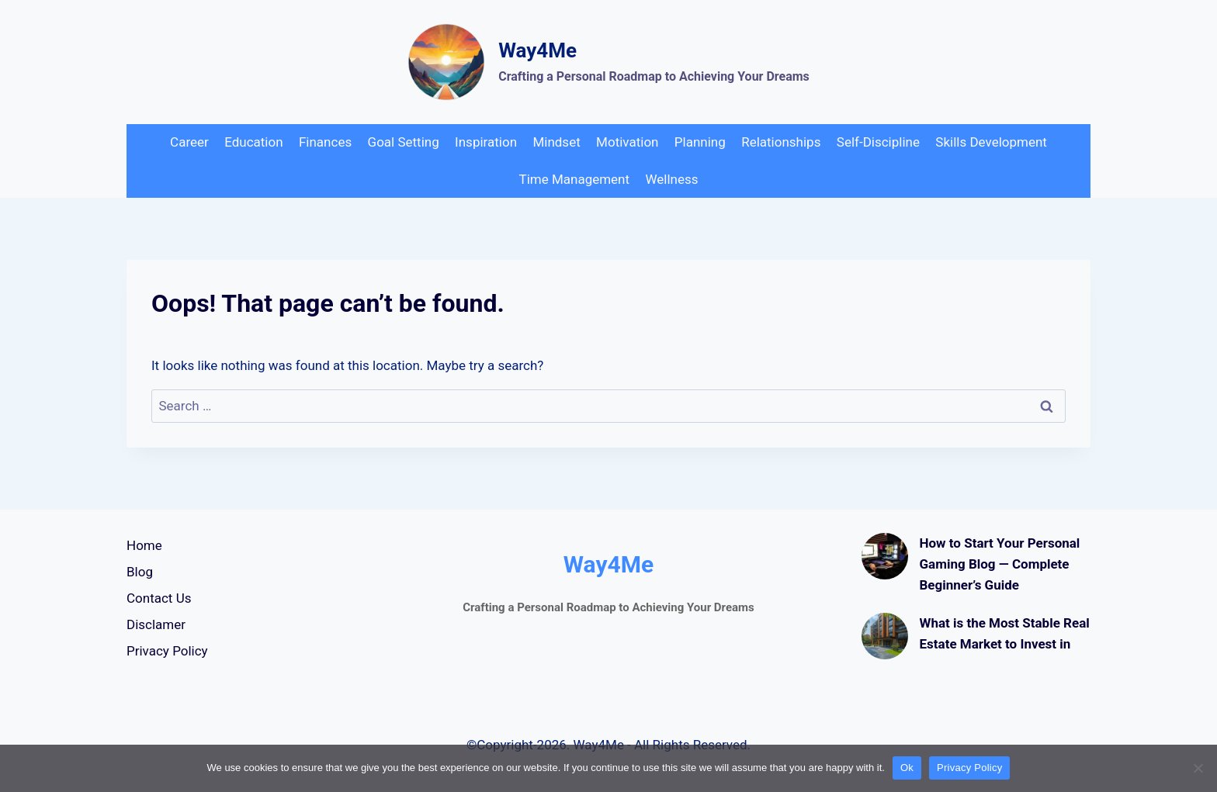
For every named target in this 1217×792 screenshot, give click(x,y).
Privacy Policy (167, 651)
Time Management (573, 179)
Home (144, 545)
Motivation (627, 142)
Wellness (671, 179)
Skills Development (991, 142)
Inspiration (486, 142)
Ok (907, 767)
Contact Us (159, 598)
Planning (700, 142)
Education (253, 142)
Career (189, 142)
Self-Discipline (878, 142)
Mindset (556, 142)
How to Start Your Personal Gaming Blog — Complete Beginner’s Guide (1000, 564)
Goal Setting (403, 142)
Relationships (780, 142)
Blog (140, 571)
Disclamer (156, 624)
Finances (325, 142)
